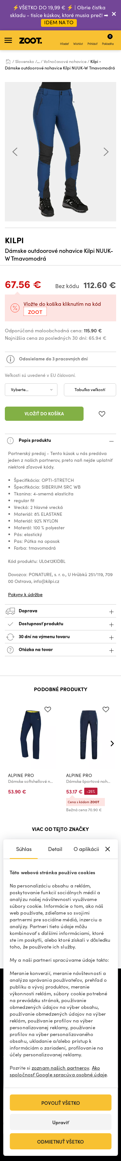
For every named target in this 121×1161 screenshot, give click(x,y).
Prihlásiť (92, 40)
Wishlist (78, 40)
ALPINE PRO (21, 775)
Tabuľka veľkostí (90, 389)
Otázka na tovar (60, 650)
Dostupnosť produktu (60, 624)
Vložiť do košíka (44, 413)
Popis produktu (60, 440)
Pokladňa (108, 39)
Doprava (60, 611)
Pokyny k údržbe (25, 594)
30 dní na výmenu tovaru (60, 637)
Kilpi (14, 239)
